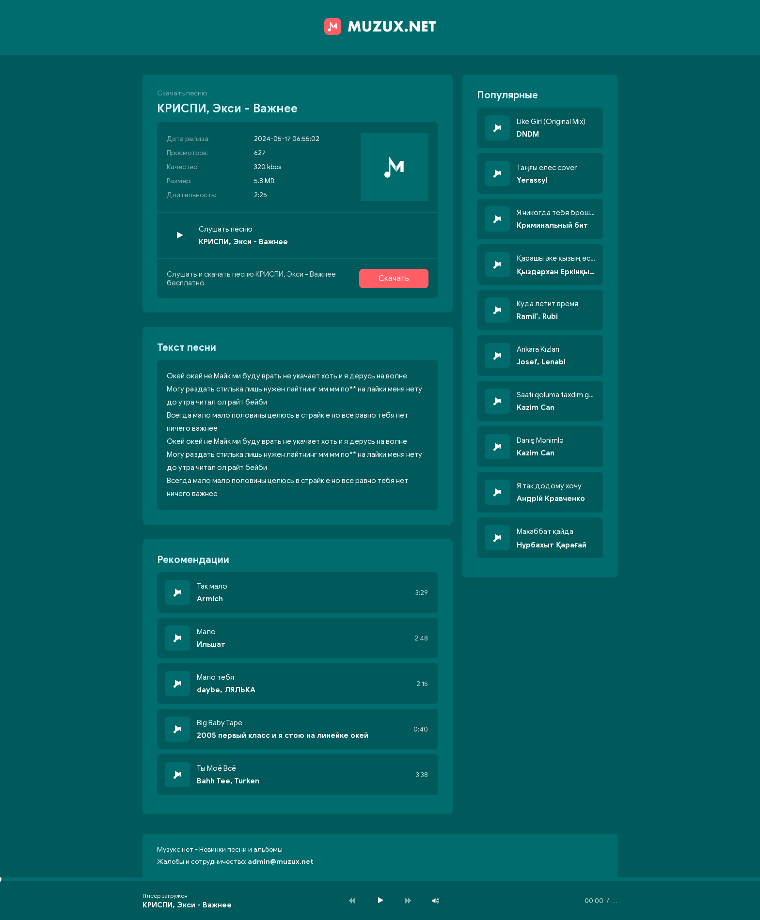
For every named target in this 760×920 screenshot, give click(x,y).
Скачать (394, 278)
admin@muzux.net (281, 862)
